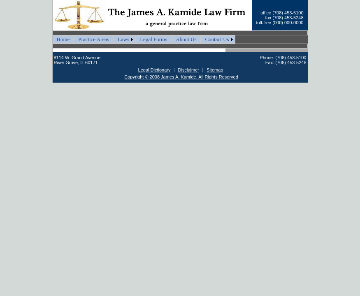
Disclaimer (188, 69)
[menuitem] (63, 39)
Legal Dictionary (154, 69)
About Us (186, 39)
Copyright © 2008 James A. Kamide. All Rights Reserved (181, 76)
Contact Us (217, 39)
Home (63, 39)
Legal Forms (153, 39)
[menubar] (144, 39)
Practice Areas (93, 39)
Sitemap (215, 69)
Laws (123, 39)
